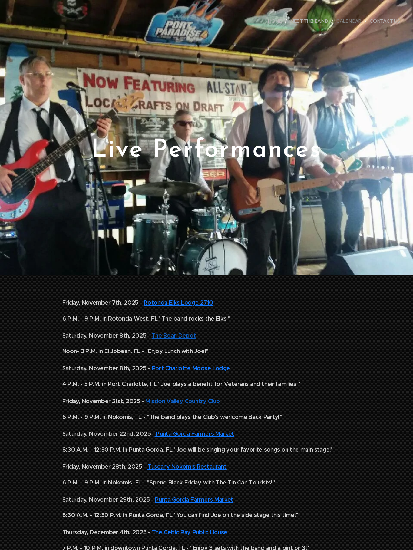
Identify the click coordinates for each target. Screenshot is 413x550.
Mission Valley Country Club (183, 401)
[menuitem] (278, 21)
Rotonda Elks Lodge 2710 (178, 302)
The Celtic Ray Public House (189, 532)
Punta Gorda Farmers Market (194, 433)
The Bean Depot (174, 335)
